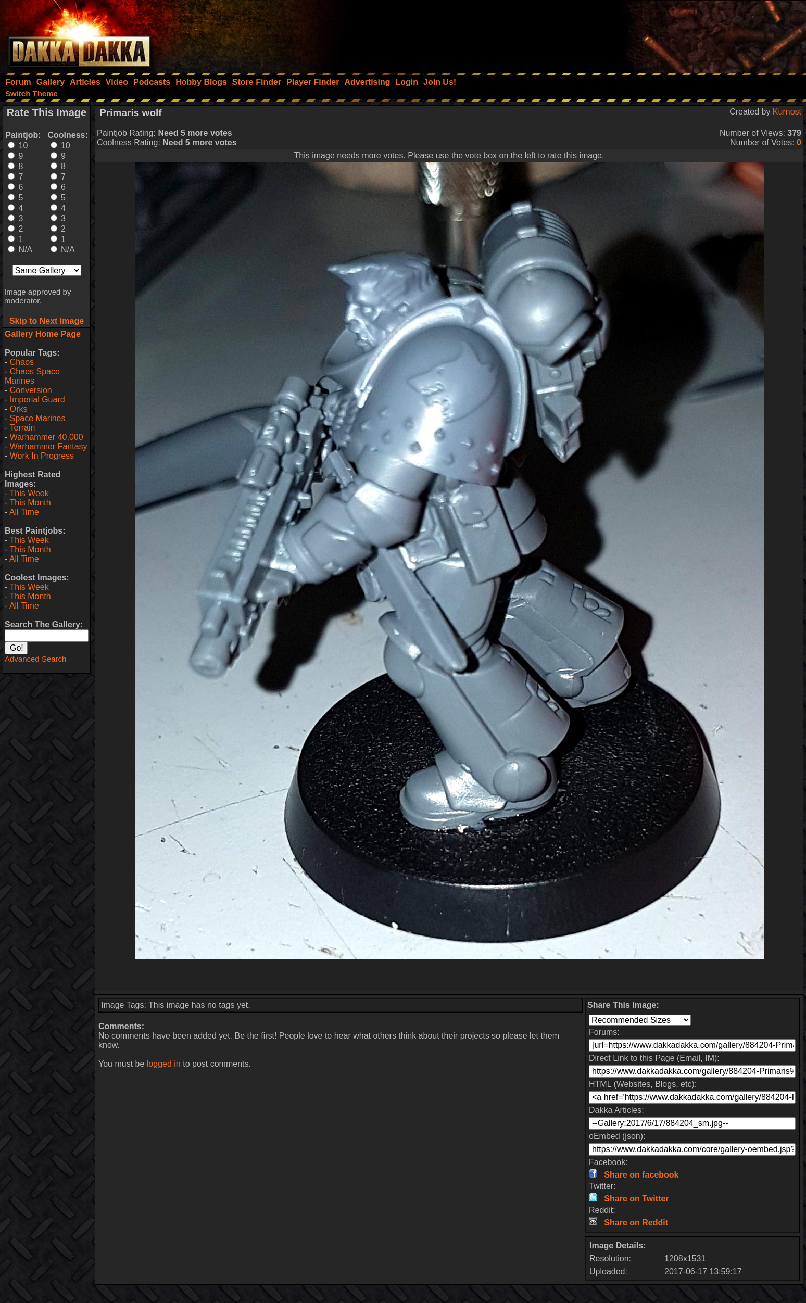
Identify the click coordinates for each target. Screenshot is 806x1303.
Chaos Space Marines (32, 376)
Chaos (22, 362)
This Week (28, 493)
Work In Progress (42, 455)
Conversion (31, 390)
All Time (24, 512)
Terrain (22, 427)
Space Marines (38, 418)
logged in (164, 1063)
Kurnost (787, 111)
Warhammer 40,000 (46, 437)
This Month (30, 502)
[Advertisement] (666, 33)
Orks (19, 408)
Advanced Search (35, 658)
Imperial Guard (37, 399)
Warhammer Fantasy (48, 446)
